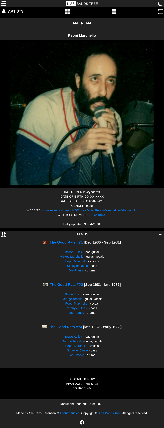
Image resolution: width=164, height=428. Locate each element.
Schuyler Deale (77, 266)
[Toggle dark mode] (160, 3)
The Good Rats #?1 (66, 242)
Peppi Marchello (76, 261)
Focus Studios (69, 413)
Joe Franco (76, 270)
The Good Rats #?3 (65, 327)
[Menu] (3, 3)
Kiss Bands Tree (109, 413)
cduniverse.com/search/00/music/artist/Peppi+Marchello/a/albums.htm (89, 210)
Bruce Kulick (97, 215)
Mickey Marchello (72, 256)
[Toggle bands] (160, 234)
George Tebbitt (72, 299)
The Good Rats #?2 (66, 284)
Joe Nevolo (76, 355)
